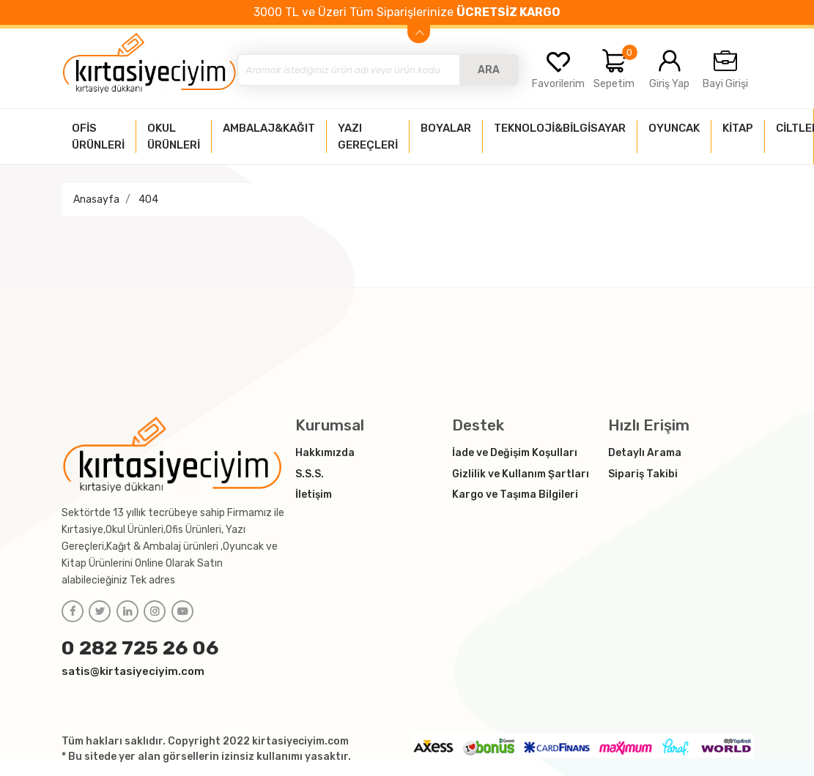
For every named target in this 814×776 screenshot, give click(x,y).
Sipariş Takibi (643, 474)
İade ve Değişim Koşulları (514, 453)
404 (148, 199)
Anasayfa (96, 199)
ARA (489, 70)
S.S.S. (309, 474)
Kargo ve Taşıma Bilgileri (515, 494)
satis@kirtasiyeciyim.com (133, 671)
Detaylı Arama (644, 453)
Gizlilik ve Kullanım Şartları (520, 474)
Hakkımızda (325, 453)
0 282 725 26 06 (140, 648)
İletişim (313, 494)
